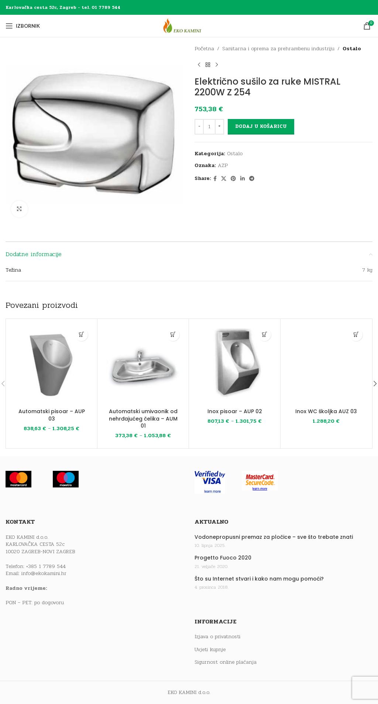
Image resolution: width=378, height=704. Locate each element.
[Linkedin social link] (242, 179)
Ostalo (352, 48)
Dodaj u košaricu (261, 126)
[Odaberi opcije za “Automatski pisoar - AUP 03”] (81, 334)
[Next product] (216, 64)
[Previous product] (199, 64)
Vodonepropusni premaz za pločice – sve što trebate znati (274, 537)
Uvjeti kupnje (210, 649)
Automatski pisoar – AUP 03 (51, 415)
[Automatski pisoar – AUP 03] (51, 364)
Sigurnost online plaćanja (226, 662)
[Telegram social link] (252, 179)
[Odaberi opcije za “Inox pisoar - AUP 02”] (264, 334)
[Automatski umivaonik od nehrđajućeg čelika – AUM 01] (143, 364)
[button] (356, 334)
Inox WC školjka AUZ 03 (326, 411)
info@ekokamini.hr (43, 573)
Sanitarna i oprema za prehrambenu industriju (278, 48)
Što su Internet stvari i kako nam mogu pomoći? (259, 578)
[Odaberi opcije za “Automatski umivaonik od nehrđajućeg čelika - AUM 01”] (172, 334)
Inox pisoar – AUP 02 (234, 411)
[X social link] (223, 179)
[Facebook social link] (215, 179)
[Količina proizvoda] (209, 127)
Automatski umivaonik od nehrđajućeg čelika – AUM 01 (143, 418)
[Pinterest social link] (233, 179)
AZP (223, 165)
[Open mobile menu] (23, 25)
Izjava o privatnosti (217, 636)
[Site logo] (189, 26)
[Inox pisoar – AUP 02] (235, 364)
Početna (204, 48)
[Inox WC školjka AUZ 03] (326, 364)
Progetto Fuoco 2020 (223, 557)
